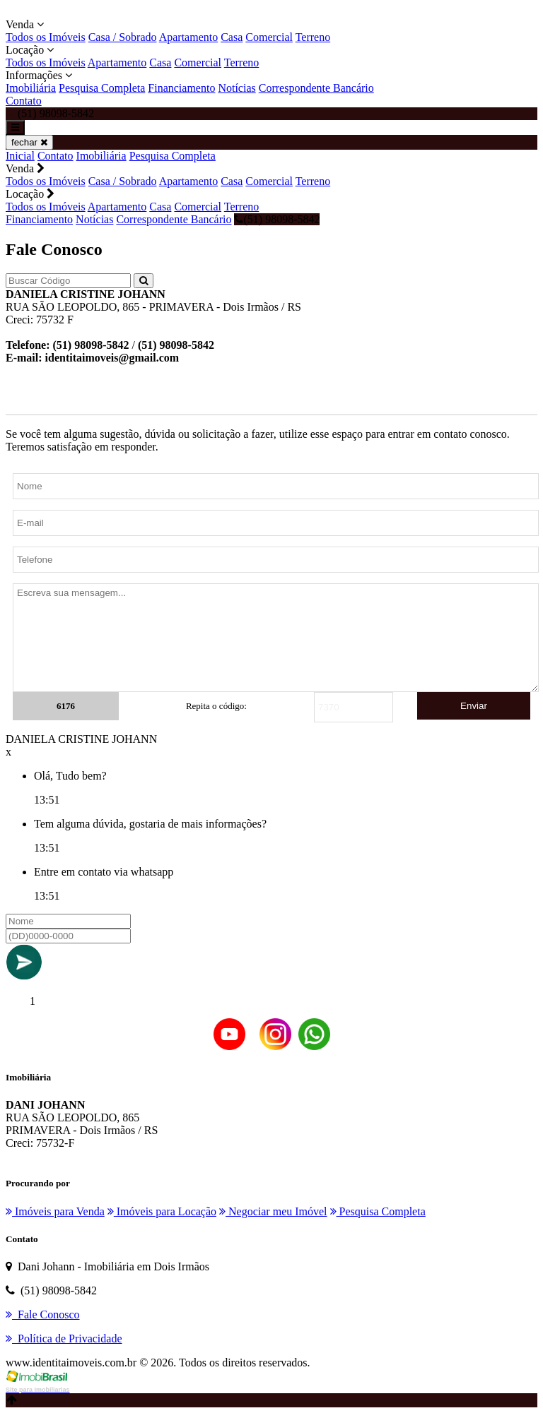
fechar (29, 142)
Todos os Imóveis (46, 37)
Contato (24, 101)
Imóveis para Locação (161, 1211)
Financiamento (181, 88)
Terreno (313, 37)
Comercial (269, 37)
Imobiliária (31, 88)
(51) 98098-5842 (277, 219)
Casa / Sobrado (122, 37)
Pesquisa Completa (102, 88)
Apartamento (188, 37)
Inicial (20, 156)
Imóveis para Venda (55, 1211)
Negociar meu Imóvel (273, 1211)
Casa (232, 37)
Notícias (236, 88)
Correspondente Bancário (316, 88)
